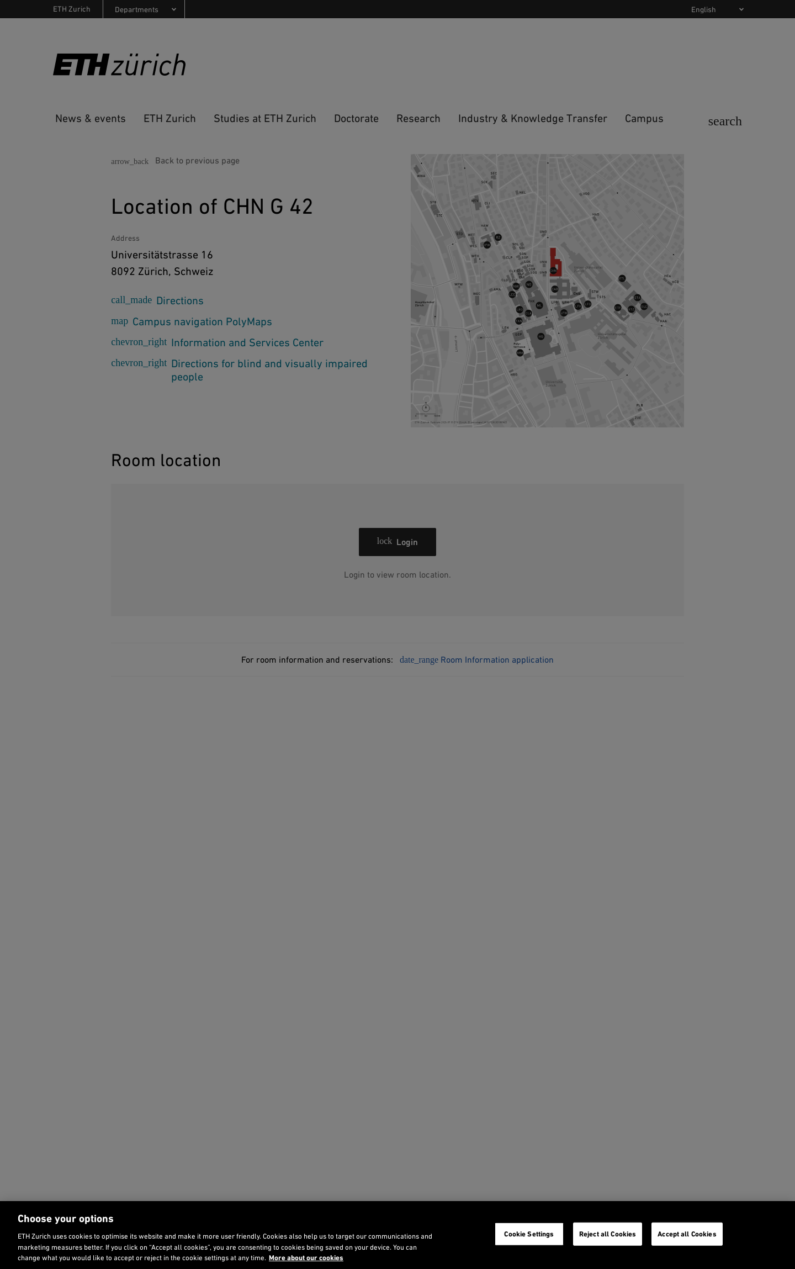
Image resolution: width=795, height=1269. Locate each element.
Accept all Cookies (687, 1234)
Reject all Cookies (607, 1234)
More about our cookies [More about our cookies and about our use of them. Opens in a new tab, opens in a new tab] (306, 1258)
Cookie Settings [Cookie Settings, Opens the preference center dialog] (529, 1234)
